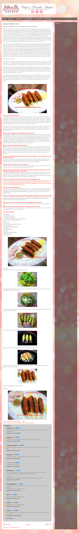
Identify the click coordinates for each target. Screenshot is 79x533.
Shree (8, 494)
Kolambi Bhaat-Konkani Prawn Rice (17, 184)
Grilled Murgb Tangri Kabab (16, 182)
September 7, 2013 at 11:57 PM (13, 490)
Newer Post (6, 524)
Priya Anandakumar (11, 484)
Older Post (48, 524)
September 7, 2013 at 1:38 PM (13, 441)
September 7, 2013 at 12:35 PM (13, 433)
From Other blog (14, 422)
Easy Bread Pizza (27, 183)
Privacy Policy (48, 18)
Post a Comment (9, 518)
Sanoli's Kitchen (10, 48)
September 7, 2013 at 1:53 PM (13, 450)
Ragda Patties (35, 183)
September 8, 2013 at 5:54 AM (13, 506)
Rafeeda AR (9, 437)
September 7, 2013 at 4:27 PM (13, 479)
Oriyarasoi (9, 454)
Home (4, 18)
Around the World (38, 18)
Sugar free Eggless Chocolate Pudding (15, 183)
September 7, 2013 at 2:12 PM (13, 458)
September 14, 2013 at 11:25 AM (14, 515)
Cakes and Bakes (29, 18)
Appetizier (8, 422)
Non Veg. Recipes (19, 18)
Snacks (32, 422)
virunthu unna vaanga (12, 445)
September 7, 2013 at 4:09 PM (13, 466)
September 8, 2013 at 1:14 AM (13, 498)
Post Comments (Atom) (14, 527)
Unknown (9, 502)
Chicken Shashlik (26, 182)
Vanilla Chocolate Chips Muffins (37, 182)
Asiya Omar (9, 428)
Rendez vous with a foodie (24, 422)
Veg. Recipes (10, 18)
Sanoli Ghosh (10, 470)
